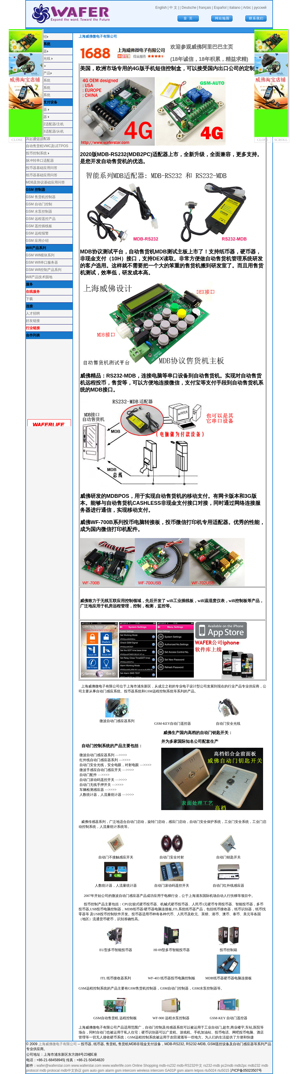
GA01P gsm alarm (179, 1070)
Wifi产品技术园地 (39, 277)
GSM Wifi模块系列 (40, 255)
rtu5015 (223, 1070)
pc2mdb (227, 1066)
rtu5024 (211, 1070)
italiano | (236, 8)
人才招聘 (33, 313)
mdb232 (254, 1066)
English (161, 8)
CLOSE (17, 140)
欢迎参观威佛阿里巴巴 (196, 47)
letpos (199, 1070)
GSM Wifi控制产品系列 (44, 270)
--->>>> (120, 755)
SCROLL (35, 140)
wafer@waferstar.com (53, 1066)
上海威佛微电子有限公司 (57, 1044)
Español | (221, 8)
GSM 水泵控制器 (39, 211)
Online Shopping (145, 1066)
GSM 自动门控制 (39, 204)
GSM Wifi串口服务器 (42, 262)
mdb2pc (240, 1066)
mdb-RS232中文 (189, 1066)
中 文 (173, 8)
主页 (228, 47)
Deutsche (189, 8)
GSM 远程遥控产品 (41, 219)
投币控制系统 (36, 153)
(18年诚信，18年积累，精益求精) (209, 59)
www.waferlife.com (116, 1066)
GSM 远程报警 (37, 233)
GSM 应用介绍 (37, 241)
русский (260, 8)
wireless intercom (150, 1070)
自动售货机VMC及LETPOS (47, 146)
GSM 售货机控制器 (41, 197)
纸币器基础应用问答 (41, 175)
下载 (29, 299)
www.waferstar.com (86, 1066)
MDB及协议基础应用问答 (45, 182)
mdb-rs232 (167, 1066)
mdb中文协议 (71, 1070)
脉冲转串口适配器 (40, 160)
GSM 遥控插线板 (39, 226)
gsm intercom (125, 1070)
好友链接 (33, 321)
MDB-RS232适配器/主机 (45, 124)
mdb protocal (50, 1070)
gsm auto (89, 1070)
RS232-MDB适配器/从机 (45, 131)
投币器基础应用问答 (41, 168)
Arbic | (248, 8)
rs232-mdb (211, 1066)
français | (206, 8)
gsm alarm (106, 1070)
